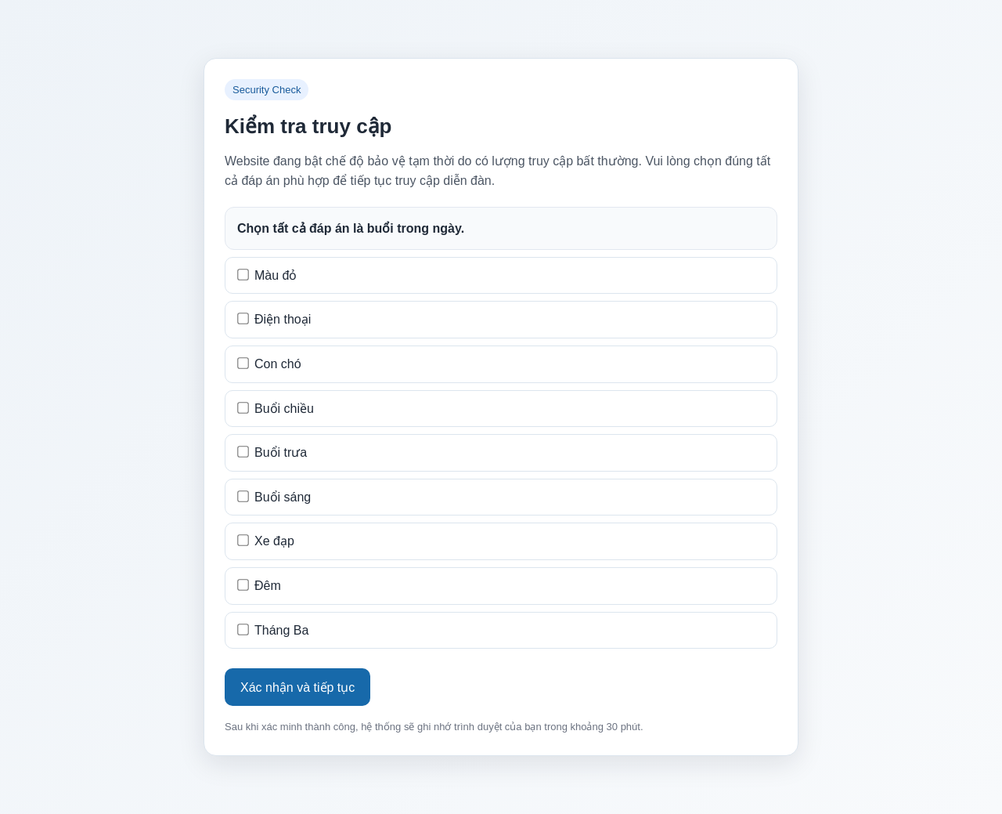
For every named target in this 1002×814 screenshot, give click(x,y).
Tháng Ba (272, 630)
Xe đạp (265, 541)
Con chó (269, 364)
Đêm (259, 585)
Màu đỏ (267, 275)
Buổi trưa (272, 452)
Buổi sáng (274, 497)
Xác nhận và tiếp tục (297, 687)
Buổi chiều (275, 408)
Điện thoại (274, 319)
